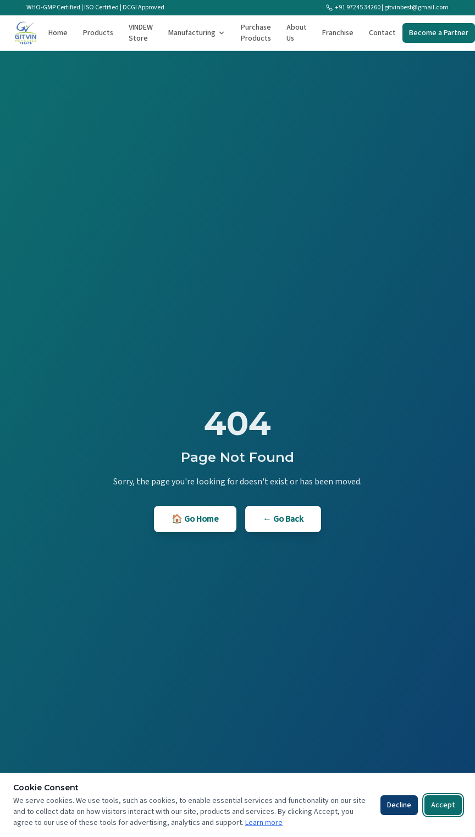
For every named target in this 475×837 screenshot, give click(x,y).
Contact (382, 32)
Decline (399, 805)
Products (98, 32)
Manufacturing (196, 32)
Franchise (338, 32)
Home (58, 32)
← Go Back (283, 519)
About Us (296, 33)
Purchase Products (256, 33)
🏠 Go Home (195, 519)
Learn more (264, 822)
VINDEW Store (141, 33)
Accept (443, 805)
